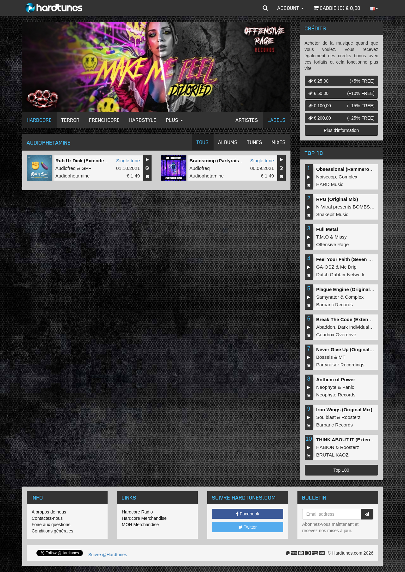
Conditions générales (52, 530)
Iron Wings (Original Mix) (344, 409)
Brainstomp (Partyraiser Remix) (225, 160)
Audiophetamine (72, 175)
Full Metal (327, 229)
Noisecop (326, 176)
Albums (228, 142)
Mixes (279, 142)
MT (342, 357)
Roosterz (350, 417)
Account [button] (290, 8)
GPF (86, 168)
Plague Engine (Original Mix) (348, 289)
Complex (348, 176)
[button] (265, 8)
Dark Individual (353, 327)
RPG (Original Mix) (337, 199)
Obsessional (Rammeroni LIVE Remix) (359, 169)
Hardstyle (143, 120)
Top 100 (341, 470)
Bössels (324, 357)
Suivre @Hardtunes (107, 554)
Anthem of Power (335, 379)
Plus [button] (174, 120)
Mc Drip (348, 267)
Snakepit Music (332, 214)
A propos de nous (49, 511)
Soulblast (326, 417)
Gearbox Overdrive (336, 334)
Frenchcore (104, 120)
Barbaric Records (334, 304)
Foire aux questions (51, 524)
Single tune (128, 160)
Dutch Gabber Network (340, 274)
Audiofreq (65, 168)
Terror (70, 120)
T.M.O (322, 236)
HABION (325, 447)
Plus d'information (341, 130)
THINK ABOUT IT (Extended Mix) (352, 439)
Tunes (254, 142)
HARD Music (329, 184)
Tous (202, 142)
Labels (277, 120)
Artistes (247, 120)
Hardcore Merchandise (144, 518)
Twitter (248, 527)
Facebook (247, 513)
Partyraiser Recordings (340, 364)
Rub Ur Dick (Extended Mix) (86, 160)
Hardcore (39, 120)
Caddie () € (336, 8)
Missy (341, 236)
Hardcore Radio (137, 511)
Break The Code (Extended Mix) (351, 319)
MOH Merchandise (140, 524)
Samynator (327, 297)
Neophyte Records (335, 394)
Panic (348, 387)
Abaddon (325, 327)
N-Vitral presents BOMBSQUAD (349, 206)
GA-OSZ (325, 267)
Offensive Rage (332, 244)
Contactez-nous (47, 518)
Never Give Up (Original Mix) (348, 349)
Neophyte (326, 387)
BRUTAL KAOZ (332, 454)
